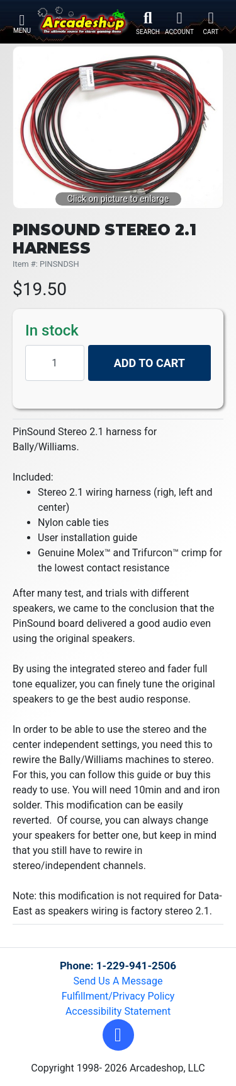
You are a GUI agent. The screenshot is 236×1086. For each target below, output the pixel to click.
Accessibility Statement (118, 1011)
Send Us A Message (118, 981)
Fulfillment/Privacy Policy (118, 996)
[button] (118, 1035)
